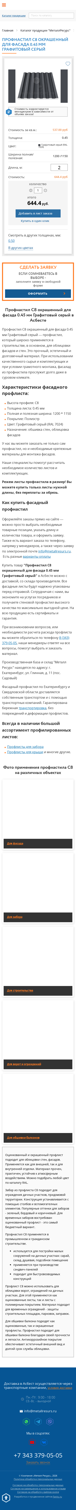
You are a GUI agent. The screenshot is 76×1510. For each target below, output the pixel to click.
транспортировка (32, 708)
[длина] (59, 167)
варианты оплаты (37, 556)
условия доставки (60, 1388)
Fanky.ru (57, 1496)
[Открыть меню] (5, 5)
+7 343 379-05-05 (38, 1455)
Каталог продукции (14, 15)
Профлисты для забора (25, 746)
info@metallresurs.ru (54, 551)
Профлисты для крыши (25, 752)
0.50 (11, 240)
